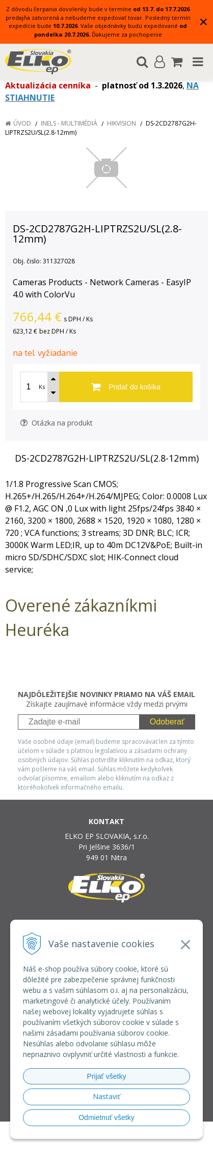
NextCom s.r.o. (111, 1139)
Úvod (22, 123)
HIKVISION (121, 123)
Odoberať (167, 721)
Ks (42, 386)
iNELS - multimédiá (69, 123)
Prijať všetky (106, 1076)
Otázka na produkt (56, 423)
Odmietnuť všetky (106, 1117)
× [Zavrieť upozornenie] (203, 21)
